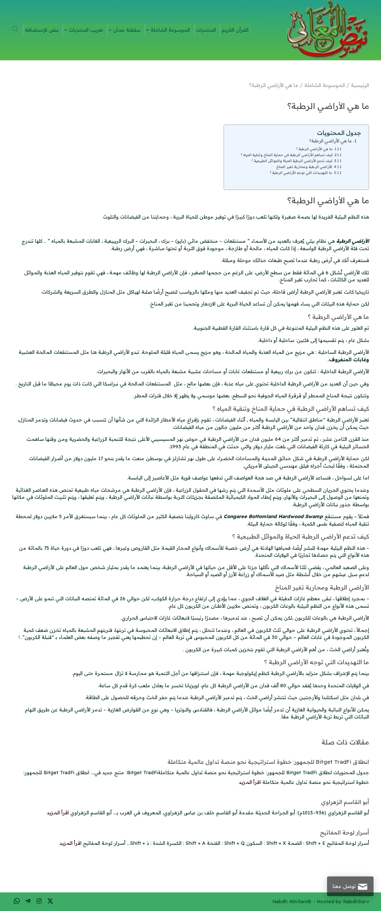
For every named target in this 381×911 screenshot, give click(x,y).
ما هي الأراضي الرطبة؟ (330, 140)
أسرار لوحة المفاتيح (344, 832)
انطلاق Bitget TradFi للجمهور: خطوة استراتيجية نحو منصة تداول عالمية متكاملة (268, 761)
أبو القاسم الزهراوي (345, 801)
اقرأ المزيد (250, 782)
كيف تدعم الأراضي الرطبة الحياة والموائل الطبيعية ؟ (292, 160)
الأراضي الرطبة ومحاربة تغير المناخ (304, 166)
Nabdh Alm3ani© (291, 901)
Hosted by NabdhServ (343, 901)
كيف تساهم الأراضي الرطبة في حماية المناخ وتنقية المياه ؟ (287, 154)
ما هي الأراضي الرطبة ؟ (314, 148)
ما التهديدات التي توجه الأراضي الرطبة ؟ (301, 172)
